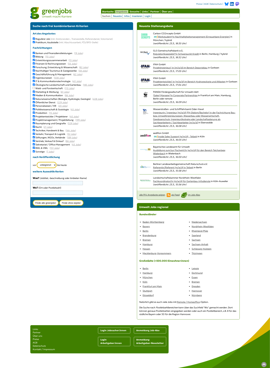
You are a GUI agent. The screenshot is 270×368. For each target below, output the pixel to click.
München (148, 277)
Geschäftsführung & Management (53, 74)
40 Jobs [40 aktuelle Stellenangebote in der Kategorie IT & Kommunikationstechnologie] (77, 81)
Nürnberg (197, 295)
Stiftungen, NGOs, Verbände (50, 137)
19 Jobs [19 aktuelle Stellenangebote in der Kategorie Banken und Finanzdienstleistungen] (78, 53)
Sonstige (40, 151)
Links (145, 11)
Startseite (108, 11)
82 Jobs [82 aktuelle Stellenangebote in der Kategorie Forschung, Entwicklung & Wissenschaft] (84, 67)
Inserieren (137, 16)
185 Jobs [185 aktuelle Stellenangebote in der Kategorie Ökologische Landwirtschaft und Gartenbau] (88, 84)
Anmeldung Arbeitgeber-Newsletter (150, 341)
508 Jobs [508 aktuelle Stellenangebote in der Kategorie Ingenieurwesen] (59, 77)
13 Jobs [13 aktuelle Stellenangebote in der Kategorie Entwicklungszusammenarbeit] (73, 60)
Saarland (196, 235)
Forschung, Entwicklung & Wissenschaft (56, 67)
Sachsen (196, 239)
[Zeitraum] (47, 165)
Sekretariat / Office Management (52, 144)
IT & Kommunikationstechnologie (52, 81)
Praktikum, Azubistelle (66, 42)
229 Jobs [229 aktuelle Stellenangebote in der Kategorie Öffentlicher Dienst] (62, 102)
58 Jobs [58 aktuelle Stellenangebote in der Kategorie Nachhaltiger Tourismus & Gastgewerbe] (83, 70)
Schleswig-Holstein (201, 248)
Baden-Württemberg (153, 222)
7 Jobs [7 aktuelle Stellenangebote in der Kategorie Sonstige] (50, 151)
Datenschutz (216, 4)
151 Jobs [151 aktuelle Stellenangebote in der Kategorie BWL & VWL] (54, 148)
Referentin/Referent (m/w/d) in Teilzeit (173, 167)
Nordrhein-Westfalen (203, 226)
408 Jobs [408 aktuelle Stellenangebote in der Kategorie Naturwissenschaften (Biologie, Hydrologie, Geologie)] (98, 99)
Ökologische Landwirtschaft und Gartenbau (58, 84)
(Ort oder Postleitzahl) (47, 187)
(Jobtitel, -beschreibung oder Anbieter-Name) (60, 178)
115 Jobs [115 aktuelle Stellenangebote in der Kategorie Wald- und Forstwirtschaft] (69, 88)
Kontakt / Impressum (44, 349)
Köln (145, 281)
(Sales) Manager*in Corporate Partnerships (175, 95)
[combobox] (58, 193)
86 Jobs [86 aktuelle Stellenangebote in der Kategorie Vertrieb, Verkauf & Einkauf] (70, 141)
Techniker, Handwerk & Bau (49, 130)
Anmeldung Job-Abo (147, 330)
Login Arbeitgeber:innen (111, 341)
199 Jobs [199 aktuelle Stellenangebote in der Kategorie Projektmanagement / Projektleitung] (80, 120)
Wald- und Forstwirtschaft (49, 88)
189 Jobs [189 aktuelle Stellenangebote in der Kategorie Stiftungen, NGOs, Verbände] (72, 137)
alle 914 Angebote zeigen (152, 194)
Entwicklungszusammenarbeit (51, 60)
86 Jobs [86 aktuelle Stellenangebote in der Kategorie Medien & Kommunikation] (69, 95)
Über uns (167, 11)
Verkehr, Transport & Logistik (50, 134)
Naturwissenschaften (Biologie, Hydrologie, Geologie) (63, 99)
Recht (38, 127)
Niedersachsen (199, 222)
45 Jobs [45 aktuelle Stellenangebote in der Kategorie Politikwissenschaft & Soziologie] (75, 109)
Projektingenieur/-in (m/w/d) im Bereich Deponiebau (180, 67)
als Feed (175, 194)
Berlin (145, 231)
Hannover (197, 290)
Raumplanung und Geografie (50, 123)
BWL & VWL (41, 148)
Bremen (147, 239)
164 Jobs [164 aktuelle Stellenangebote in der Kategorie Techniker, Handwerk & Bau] (70, 130)
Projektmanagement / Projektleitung (54, 120)
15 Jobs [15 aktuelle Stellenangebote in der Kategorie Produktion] (53, 112)
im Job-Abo (194, 194)
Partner (154, 11)
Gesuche (134, 11)
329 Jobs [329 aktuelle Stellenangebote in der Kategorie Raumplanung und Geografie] (73, 123)
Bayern (146, 226)
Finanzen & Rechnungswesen (50, 63)
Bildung (39, 56)
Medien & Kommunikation (49, 95)
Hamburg (148, 244)
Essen (195, 277)
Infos (126, 16)
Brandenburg (149, 235)
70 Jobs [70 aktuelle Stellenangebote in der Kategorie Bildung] (50, 56)
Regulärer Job (74, 39)
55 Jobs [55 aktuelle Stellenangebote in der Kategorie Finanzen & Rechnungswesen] (72, 63)
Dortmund (197, 272)
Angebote (121, 11)
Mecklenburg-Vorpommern (157, 253)
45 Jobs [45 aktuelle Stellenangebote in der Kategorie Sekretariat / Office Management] (76, 144)
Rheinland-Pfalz (200, 231)
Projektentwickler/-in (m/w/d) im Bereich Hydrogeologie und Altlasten (189, 81)
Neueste (117, 16)
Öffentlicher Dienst (45, 102)
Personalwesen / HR (45, 105)
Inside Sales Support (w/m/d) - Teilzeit (177, 136)
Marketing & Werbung (47, 91)
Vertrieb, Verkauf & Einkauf (49, 141)
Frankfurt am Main (152, 286)
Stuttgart (147, 290)
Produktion (41, 112)
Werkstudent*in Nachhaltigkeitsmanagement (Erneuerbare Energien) (194, 36)
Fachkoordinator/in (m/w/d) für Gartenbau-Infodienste (181, 181)
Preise (199, 4)
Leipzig (195, 268)
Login (147, 16)
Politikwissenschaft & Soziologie (52, 109)
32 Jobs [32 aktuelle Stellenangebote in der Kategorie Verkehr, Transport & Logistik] (72, 134)
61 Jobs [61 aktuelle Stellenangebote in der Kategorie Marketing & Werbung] (65, 91)
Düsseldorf (148, 295)
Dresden (196, 286)
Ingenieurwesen (43, 77)
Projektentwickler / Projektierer (51, 116)
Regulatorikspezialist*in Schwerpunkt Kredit (176, 53)
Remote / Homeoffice (188, 302)
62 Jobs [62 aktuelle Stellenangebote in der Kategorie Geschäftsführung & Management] (78, 74)
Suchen (106, 16)
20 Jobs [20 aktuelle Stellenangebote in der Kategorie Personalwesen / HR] (63, 105)
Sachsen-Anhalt (200, 244)
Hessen (146, 248)
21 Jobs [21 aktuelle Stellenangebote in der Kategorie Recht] (48, 127)
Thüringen (197, 253)
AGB (206, 4)
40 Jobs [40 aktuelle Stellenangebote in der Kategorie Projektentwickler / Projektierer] (74, 116)
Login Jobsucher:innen (113, 330)
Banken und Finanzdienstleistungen (53, 53)
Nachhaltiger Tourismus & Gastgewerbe (56, 70)
